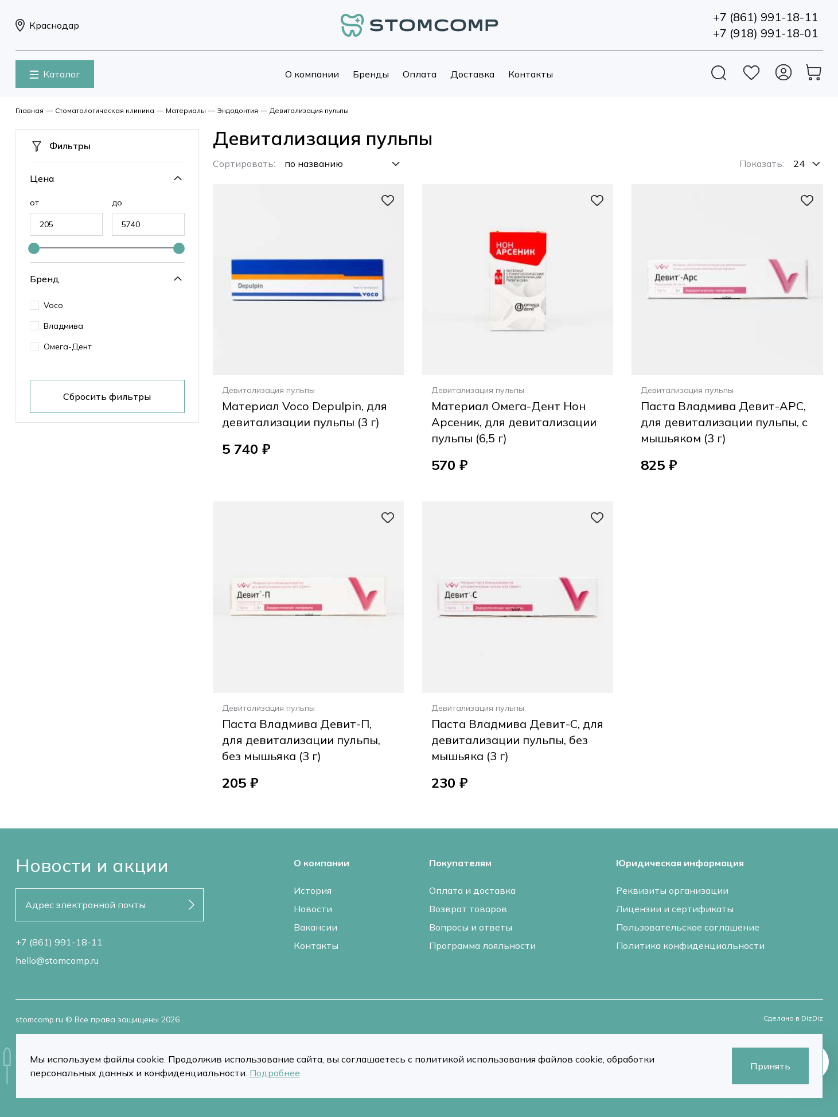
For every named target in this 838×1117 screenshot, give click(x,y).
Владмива (63, 326)
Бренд (44, 279)
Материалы (186, 110)
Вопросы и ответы (470, 927)
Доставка (472, 74)
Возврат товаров (468, 908)
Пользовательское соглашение (687, 927)
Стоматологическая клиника (104, 110)
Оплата (419, 74)
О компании (312, 74)
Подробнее (275, 1073)
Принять (770, 1066)
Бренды (371, 74)
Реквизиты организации (672, 890)
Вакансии (315, 927)
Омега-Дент (68, 346)
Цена (42, 178)
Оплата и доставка (472, 890)
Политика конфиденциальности (690, 945)
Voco (53, 305)
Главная (29, 110)
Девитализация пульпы (309, 110)
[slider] (34, 248)
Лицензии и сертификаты (675, 908)
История (313, 890)
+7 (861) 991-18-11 (59, 942)
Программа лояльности (482, 945)
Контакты (530, 74)
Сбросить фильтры (107, 396)
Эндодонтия (237, 110)
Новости (313, 908)
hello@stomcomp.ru (57, 960)
